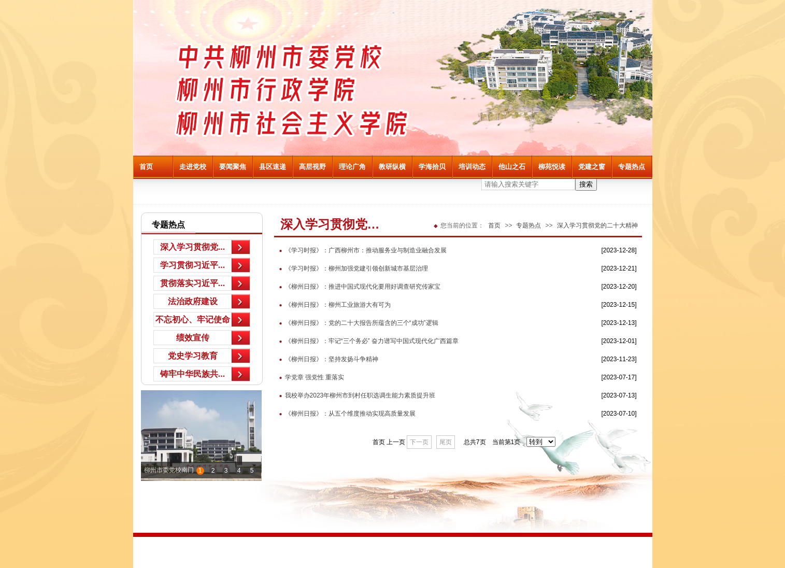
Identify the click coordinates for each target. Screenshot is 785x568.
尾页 (445, 442)
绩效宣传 (192, 337)
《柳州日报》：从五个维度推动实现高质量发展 (345, 413)
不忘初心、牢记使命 (192, 319)
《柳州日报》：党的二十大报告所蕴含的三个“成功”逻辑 (356, 322)
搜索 (586, 184)
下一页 (419, 442)
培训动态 (472, 167)
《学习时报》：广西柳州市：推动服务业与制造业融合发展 (360, 250)
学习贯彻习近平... (192, 265)
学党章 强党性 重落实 (309, 377)
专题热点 (631, 167)
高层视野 (312, 167)
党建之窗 (591, 167)
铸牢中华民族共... (192, 374)
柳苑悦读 (551, 167)
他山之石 (511, 167)
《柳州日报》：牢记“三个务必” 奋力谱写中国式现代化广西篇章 (366, 341)
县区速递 (272, 167)
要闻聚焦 (232, 167)
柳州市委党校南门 (169, 470)
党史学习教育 (193, 355)
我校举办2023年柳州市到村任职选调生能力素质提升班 (355, 395)
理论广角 (352, 167)
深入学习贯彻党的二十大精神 (597, 225)
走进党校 (192, 167)
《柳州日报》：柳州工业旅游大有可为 (332, 304)
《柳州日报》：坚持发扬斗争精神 (326, 359)
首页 (146, 167)
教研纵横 (392, 167)
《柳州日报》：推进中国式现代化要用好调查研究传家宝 (357, 286)
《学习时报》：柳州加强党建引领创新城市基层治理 (351, 268)
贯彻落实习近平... (192, 283)
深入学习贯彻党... (192, 247)
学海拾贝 (432, 167)
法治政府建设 (193, 301)
